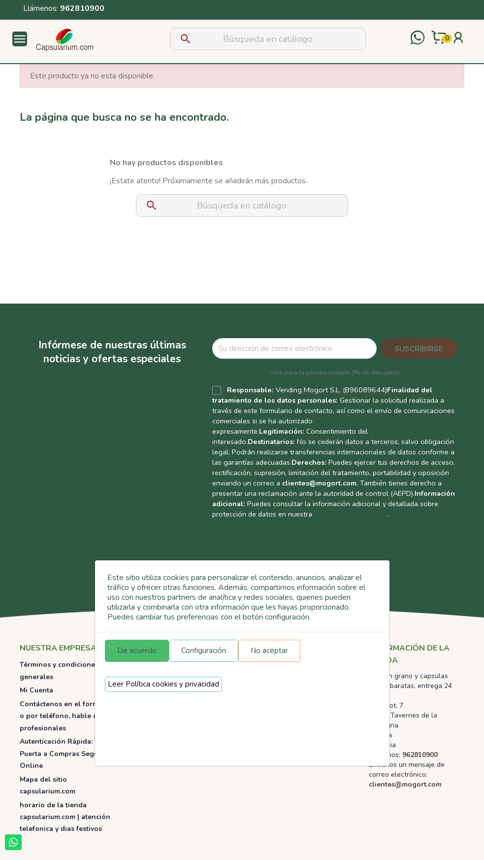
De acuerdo (137, 650)
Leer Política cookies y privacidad (163, 684)
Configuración (203, 650)
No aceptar (269, 650)
